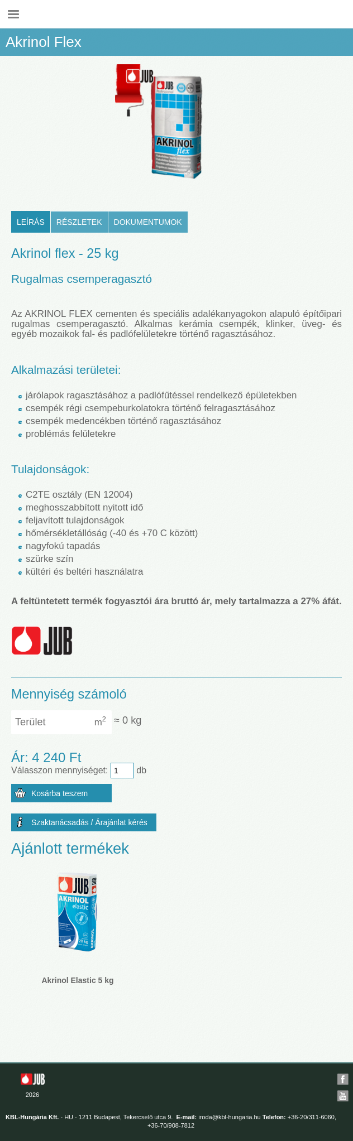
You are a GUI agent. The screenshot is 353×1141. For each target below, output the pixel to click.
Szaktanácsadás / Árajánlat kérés (89, 822)
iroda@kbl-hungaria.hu (229, 1117)
